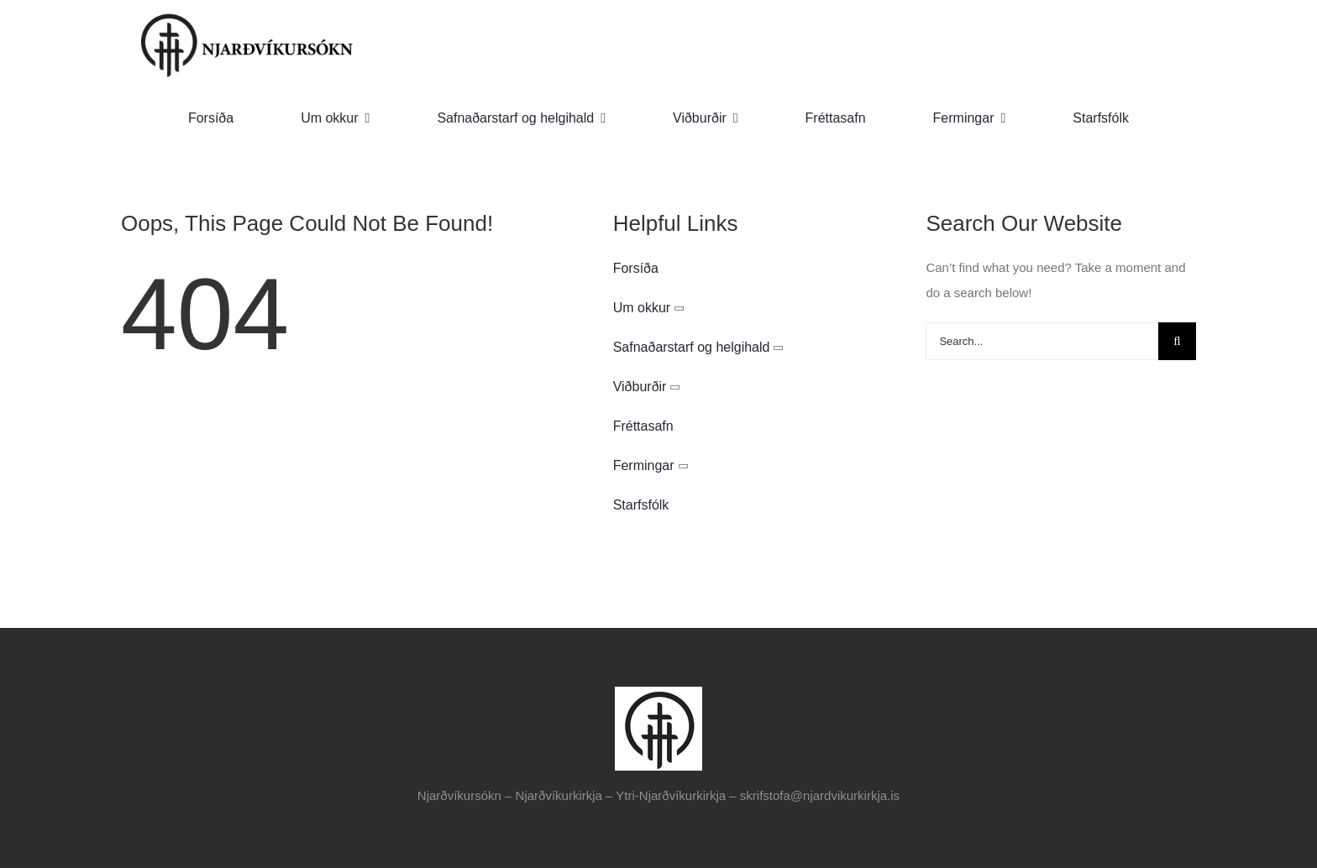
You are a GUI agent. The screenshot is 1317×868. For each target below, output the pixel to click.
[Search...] (1042, 341)
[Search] (1177, 341)
